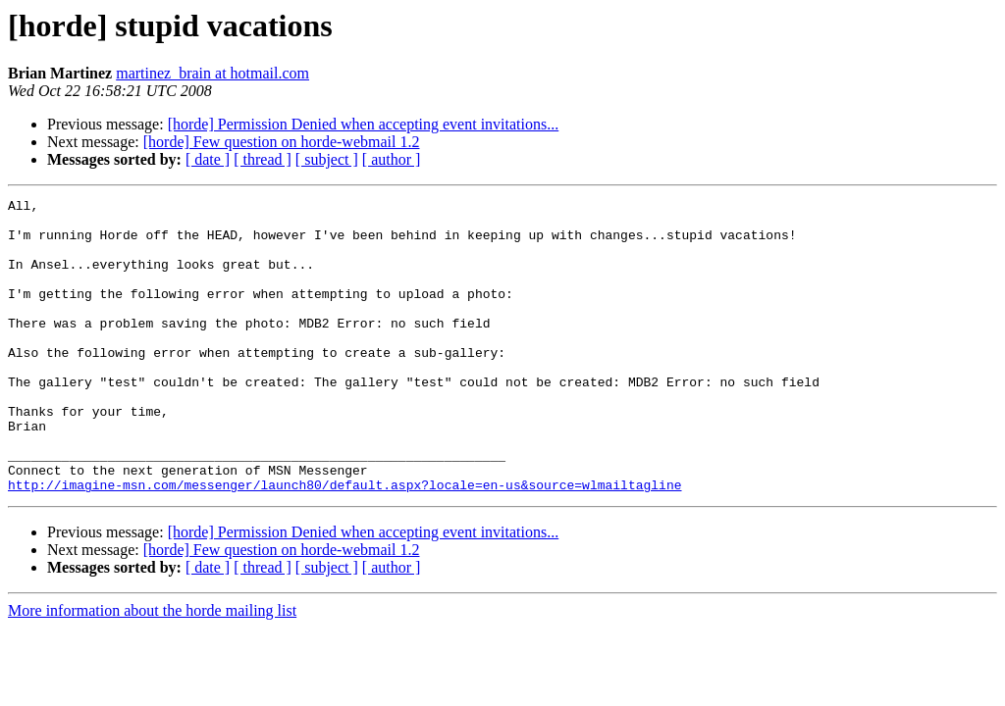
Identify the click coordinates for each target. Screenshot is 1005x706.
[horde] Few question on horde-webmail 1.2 (281, 141)
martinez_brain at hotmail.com (212, 73)
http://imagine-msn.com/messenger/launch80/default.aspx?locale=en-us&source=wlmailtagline (344, 543)
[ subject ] (326, 159)
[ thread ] (262, 159)
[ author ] (391, 159)
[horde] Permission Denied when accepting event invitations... (363, 124)
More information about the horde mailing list (152, 669)
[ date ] (207, 159)
